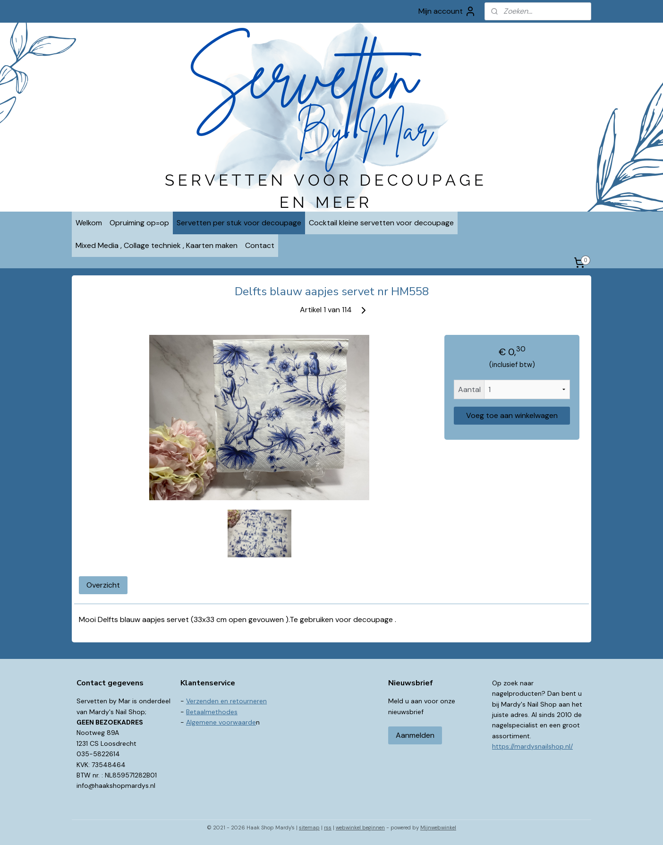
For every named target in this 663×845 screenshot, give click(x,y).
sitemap (309, 827)
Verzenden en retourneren (226, 701)
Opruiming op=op (139, 223)
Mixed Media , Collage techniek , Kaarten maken (157, 245)
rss (328, 827)
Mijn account (447, 11)
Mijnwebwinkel (438, 827)
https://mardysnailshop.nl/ (532, 746)
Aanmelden (415, 735)
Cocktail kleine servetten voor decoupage (381, 223)
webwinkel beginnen (360, 827)
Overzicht (103, 585)
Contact (259, 245)
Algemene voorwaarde (221, 722)
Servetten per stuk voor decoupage (239, 223)
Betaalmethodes (212, 712)
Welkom (89, 223)
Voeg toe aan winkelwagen (512, 415)
